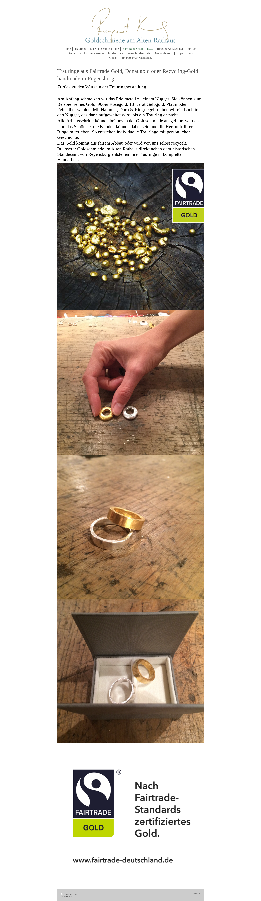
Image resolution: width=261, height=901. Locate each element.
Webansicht (196, 893)
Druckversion (67, 894)
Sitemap (75, 894)
